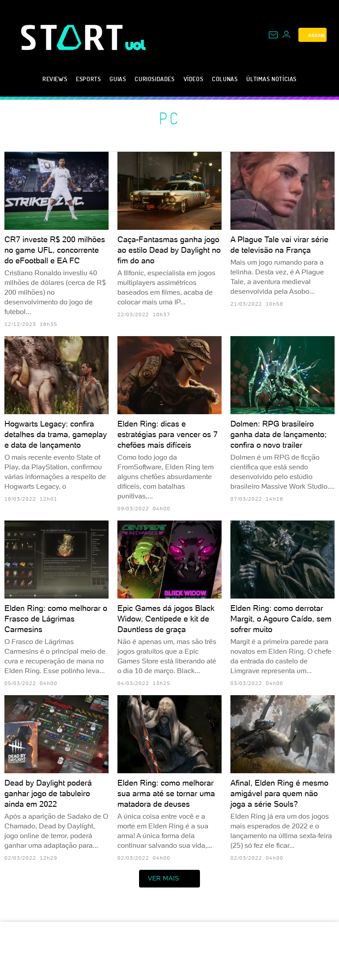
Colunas (224, 79)
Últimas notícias (271, 79)
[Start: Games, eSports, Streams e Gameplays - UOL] (73, 37)
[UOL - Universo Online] (135, 45)
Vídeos (193, 79)
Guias (117, 79)
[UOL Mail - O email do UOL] (273, 35)
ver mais (169, 878)
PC (170, 118)
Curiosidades (154, 79)
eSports (88, 79)
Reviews (54, 79)
